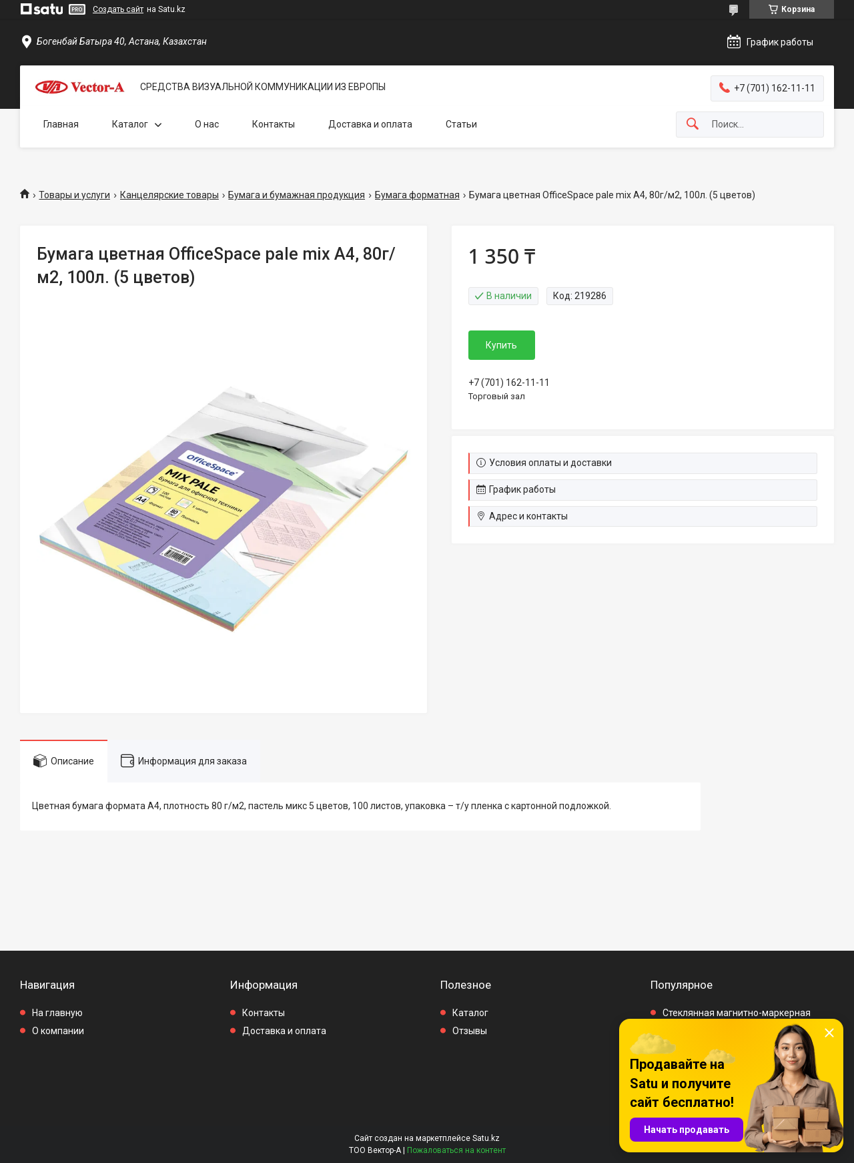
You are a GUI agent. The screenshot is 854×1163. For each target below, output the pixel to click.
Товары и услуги (74, 195)
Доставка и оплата (370, 124)
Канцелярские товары (169, 195)
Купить (501, 345)
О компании (58, 1030)
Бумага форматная (417, 195)
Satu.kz (486, 1138)
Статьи (461, 124)
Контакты (273, 124)
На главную (57, 1012)
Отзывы (469, 1030)
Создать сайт (118, 9)
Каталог (130, 124)
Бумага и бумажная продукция (296, 195)
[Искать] (692, 124)
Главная (61, 124)
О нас (207, 124)
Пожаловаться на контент (456, 1150)
